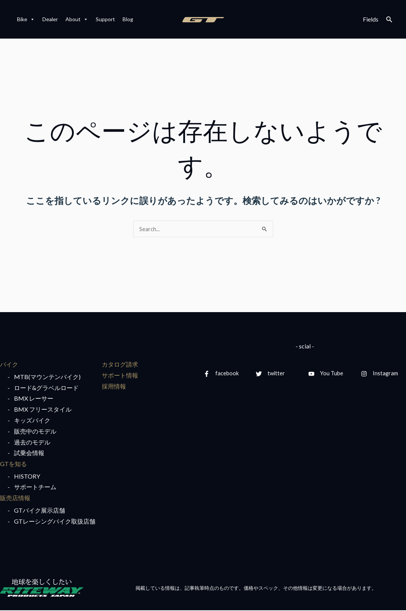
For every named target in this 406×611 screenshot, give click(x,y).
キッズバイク (32, 420)
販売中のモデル (35, 431)
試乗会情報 (29, 453)
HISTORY (27, 476)
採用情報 (114, 386)
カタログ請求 (120, 364)
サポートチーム (35, 487)
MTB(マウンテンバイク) (47, 377)
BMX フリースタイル (43, 409)
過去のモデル (32, 442)
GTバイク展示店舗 (39, 511)
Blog (128, 19)
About (76, 19)
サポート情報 (120, 375)
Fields (370, 19)
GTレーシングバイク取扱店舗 (54, 521)
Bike (26, 19)
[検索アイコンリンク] (389, 19)
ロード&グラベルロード (46, 388)
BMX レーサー (33, 399)
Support (105, 19)
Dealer (50, 19)
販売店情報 (15, 498)
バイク (9, 364)
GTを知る (13, 464)
